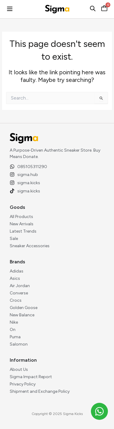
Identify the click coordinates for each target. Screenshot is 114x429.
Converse (19, 293)
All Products (21, 216)
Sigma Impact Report (31, 376)
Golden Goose (23, 307)
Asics (15, 278)
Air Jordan (20, 285)
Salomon (19, 344)
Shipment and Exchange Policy (40, 391)
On (13, 329)
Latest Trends (23, 231)
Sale (14, 238)
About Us (19, 369)
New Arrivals (21, 224)
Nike (14, 322)
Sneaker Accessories (30, 245)
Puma (15, 336)
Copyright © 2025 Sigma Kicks (57, 414)
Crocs (16, 300)
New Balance (22, 315)
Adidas (16, 271)
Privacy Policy (23, 384)
